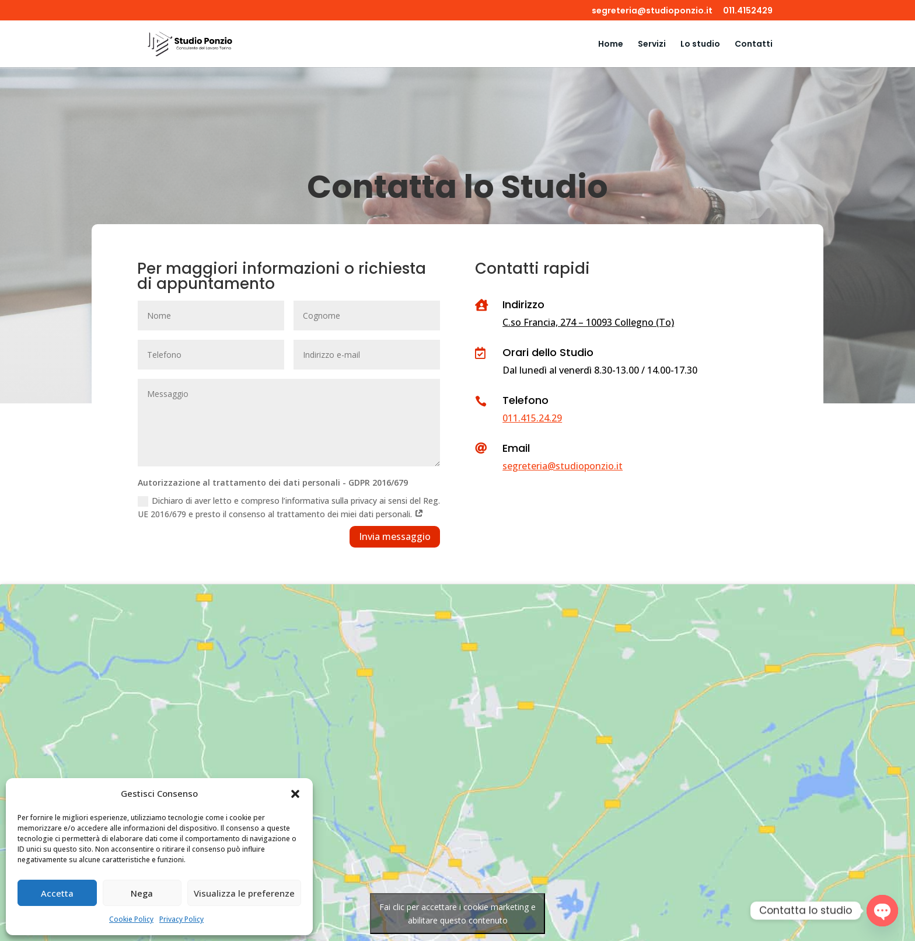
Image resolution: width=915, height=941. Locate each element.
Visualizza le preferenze (244, 893)
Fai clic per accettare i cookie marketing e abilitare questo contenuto (457, 913)
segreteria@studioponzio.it (652, 11)
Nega (142, 893)
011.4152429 (748, 11)
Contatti (754, 45)
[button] (295, 794)
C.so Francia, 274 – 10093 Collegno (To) (588, 322)
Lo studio (700, 45)
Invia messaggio (395, 536)
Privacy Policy (181, 919)
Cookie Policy (131, 919)
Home (610, 45)
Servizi (652, 45)
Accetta (57, 893)
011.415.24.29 (532, 418)
